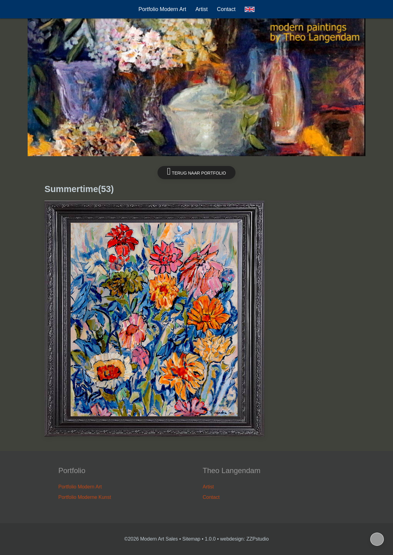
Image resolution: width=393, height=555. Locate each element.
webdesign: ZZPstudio (244, 539)
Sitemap (191, 539)
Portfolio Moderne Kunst (84, 497)
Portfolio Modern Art (162, 9)
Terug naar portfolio (196, 171)
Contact (226, 9)
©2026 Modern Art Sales (151, 539)
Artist (201, 9)
